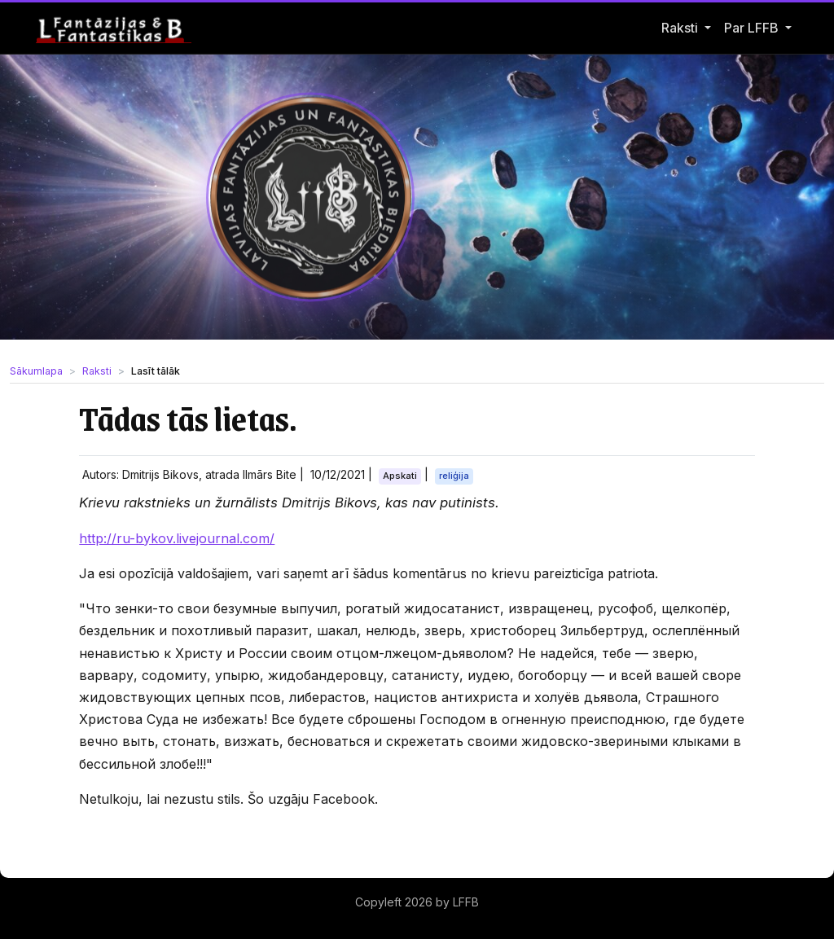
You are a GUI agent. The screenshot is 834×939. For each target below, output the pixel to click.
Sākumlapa (36, 371)
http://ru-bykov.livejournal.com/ (176, 538)
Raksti (679, 28)
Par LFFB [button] (753, 28)
